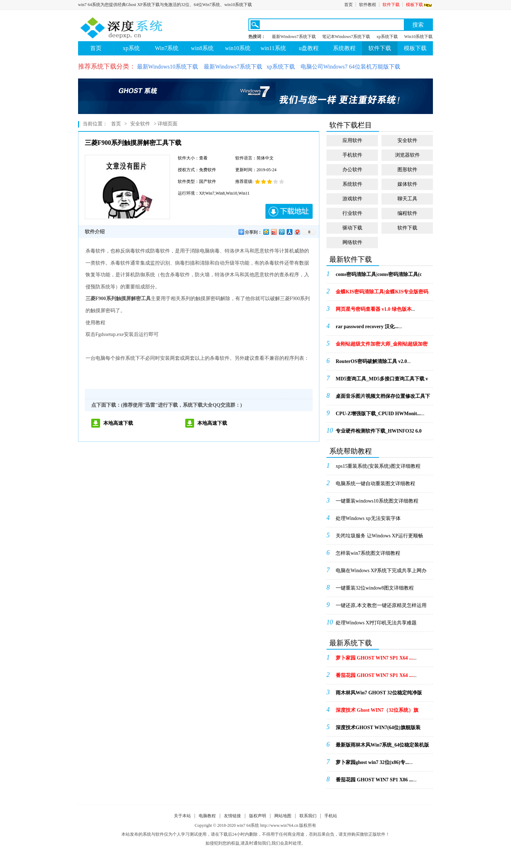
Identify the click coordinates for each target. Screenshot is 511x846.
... (379, 277)
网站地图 (282, 815)
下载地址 (289, 211)
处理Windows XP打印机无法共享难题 (376, 622)
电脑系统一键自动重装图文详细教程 (375, 483)
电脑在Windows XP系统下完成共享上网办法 (381, 573)
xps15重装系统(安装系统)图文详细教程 (378, 466)
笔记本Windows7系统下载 (346, 36)
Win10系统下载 (418, 36)
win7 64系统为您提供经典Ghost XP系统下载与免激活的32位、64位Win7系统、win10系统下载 (165, 4)
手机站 (330, 815)
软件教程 (367, 4)
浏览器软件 (407, 155)
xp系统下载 (387, 36)
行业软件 (352, 213)
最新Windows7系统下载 (294, 36)
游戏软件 (352, 198)
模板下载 (419, 4)
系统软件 (352, 184)
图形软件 (407, 169)
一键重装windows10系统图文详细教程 (377, 501)
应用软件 (352, 140)
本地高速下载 (118, 423)
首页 (348, 4)
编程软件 (407, 213)
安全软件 (140, 123)
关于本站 (182, 815)
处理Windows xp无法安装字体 (368, 518)
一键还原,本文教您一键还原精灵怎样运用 (381, 605)
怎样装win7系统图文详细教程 (368, 553)
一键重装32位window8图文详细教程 (375, 588)
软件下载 (391, 4)
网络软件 (352, 242)
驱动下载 (352, 228)
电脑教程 (207, 815)
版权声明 (257, 815)
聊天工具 (407, 198)
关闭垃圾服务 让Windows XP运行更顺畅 (379, 535)
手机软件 (352, 155)
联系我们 (308, 815)
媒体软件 (407, 184)
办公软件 (352, 169)
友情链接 (232, 815)
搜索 (418, 25)
